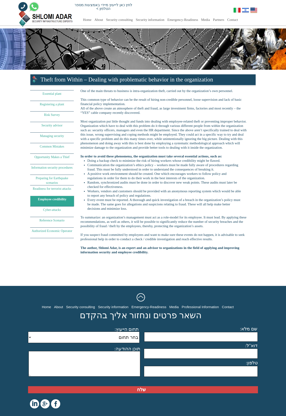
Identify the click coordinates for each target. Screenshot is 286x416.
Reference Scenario (51, 220)
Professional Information (200, 307)
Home (87, 20)
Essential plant (52, 93)
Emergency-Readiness (182, 20)
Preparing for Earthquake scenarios (52, 180)
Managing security (52, 136)
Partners (218, 20)
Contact (232, 20)
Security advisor (51, 125)
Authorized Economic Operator (52, 231)
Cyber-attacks (52, 210)
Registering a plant (52, 104)
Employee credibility (52, 199)
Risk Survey (52, 115)
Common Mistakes (52, 146)
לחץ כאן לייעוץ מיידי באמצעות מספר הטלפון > (103, 7)
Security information (150, 20)
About (98, 20)
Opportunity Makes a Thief (52, 157)
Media (205, 20)
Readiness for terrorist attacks (52, 188)
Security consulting (119, 20)
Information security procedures (52, 167)
